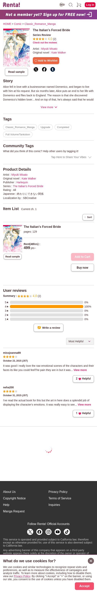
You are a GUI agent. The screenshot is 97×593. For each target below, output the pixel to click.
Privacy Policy (58, 491)
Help (6, 504)
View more (47, 107)
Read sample (16, 71)
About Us (9, 491)
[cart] (79, 4)
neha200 (8, 387)
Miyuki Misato (49, 48)
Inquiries (54, 504)
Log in (90, 4)
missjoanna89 (12, 352)
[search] (70, 4)
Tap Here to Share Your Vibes (68, 157)
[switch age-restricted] (62, 4)
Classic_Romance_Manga (20, 127)
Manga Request (14, 511)
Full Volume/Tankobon (18, 134)
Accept (84, 586)
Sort (88, 217)
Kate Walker (58, 52)
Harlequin (22, 182)
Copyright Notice (14, 498)
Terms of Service (59, 498)
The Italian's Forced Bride (28, 186)
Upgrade (45, 127)
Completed (63, 127)
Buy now (82, 267)
